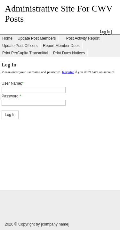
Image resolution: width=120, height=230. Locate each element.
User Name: (12, 83)
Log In (105, 31)
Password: (11, 96)
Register (68, 72)
